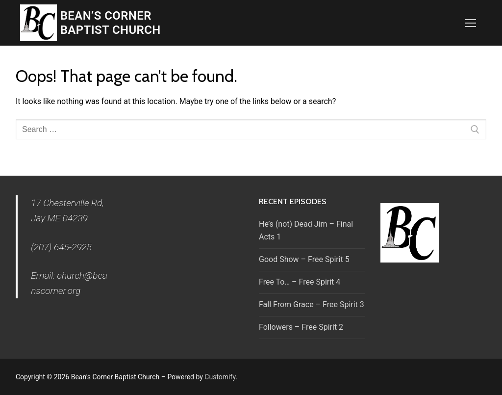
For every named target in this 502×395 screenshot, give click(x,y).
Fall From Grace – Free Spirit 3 (311, 304)
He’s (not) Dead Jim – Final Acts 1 (306, 230)
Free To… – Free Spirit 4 (299, 282)
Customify (219, 377)
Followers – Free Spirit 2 (301, 327)
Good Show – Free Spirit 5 (304, 259)
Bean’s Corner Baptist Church (110, 23)
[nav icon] (470, 23)
